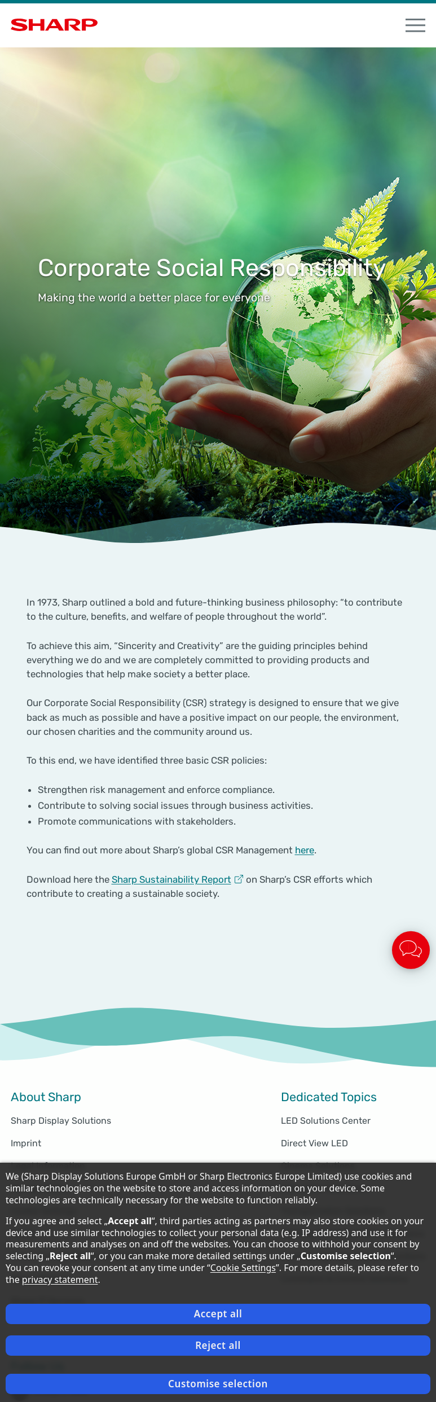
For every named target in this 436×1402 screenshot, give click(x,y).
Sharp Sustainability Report (171, 879)
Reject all (218, 1345)
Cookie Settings (243, 1267)
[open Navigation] (416, 25)
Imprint (26, 1143)
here (304, 850)
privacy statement (60, 1279)
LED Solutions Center (326, 1120)
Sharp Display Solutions (61, 1120)
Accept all (218, 1313)
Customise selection (218, 1383)
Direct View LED (314, 1143)
